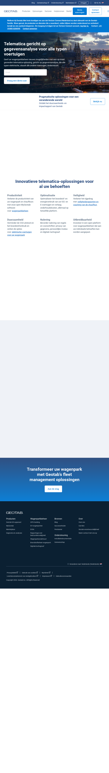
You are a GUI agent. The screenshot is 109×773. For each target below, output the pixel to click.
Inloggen (84, 3)
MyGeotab (10, 526)
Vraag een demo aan (17, 80)
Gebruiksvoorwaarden (63, 576)
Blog (33, 3)
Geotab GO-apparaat (13, 522)
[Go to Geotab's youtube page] (100, 573)
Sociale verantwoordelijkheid (89, 529)
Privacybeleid (12, 573)
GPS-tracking (35, 522)
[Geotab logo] (11, 11)
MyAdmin (46, 573)
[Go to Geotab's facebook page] (83, 573)
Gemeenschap (43, 3)
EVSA (32, 529)
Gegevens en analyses (14, 533)
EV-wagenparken (36, 526)
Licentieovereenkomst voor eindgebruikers (22, 576)
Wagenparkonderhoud (38, 539)
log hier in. (84, 26)
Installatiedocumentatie (62, 539)
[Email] (25, 72)
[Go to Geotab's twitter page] (88, 573)
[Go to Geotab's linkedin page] (94, 573)
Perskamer (58, 529)
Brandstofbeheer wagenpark (40, 542)
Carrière (81, 526)
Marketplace (71, 3)
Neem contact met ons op (88, 533)
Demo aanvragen (79, 11)
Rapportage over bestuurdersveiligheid (38, 534)
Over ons (82, 522)
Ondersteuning (57, 3)
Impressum (47, 576)
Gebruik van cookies (30, 573)
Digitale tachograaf (37, 546)
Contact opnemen (95, 11)
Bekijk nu (97, 101)
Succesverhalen (60, 526)
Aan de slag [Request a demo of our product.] (53, 489)
